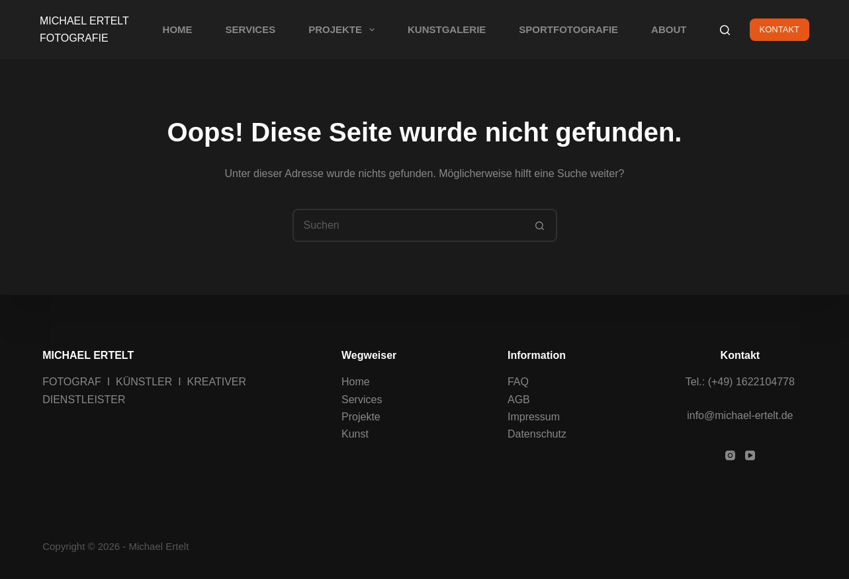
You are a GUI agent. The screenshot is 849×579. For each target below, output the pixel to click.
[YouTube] (750, 456)
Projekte (360, 416)
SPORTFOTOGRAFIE (568, 29)
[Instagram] (730, 456)
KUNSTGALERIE (447, 29)
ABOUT (668, 29)
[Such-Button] (540, 225)
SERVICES (251, 29)
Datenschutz (537, 434)
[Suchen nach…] (408, 225)
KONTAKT (779, 29)
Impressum (534, 416)
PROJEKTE (344, 30)
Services (361, 399)
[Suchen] (725, 30)
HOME (178, 29)
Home (355, 381)
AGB (519, 399)
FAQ (518, 381)
